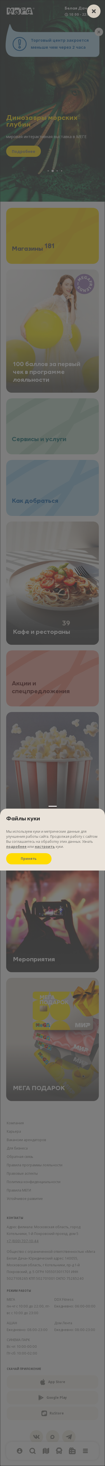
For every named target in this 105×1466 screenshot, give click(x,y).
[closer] (94, 11)
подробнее (16, 177)
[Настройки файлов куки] (52, 733)
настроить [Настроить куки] (45, 177)
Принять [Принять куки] (29, 189)
